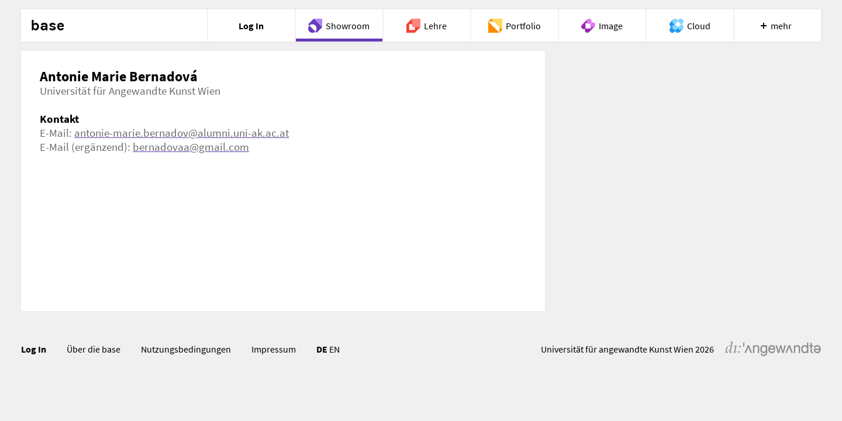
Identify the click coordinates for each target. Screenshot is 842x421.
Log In (33, 349)
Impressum (273, 349)
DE (321, 349)
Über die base (93, 349)
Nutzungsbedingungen (186, 349)
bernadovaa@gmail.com (191, 147)
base (47, 25)
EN (334, 349)
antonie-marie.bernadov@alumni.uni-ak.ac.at (181, 133)
